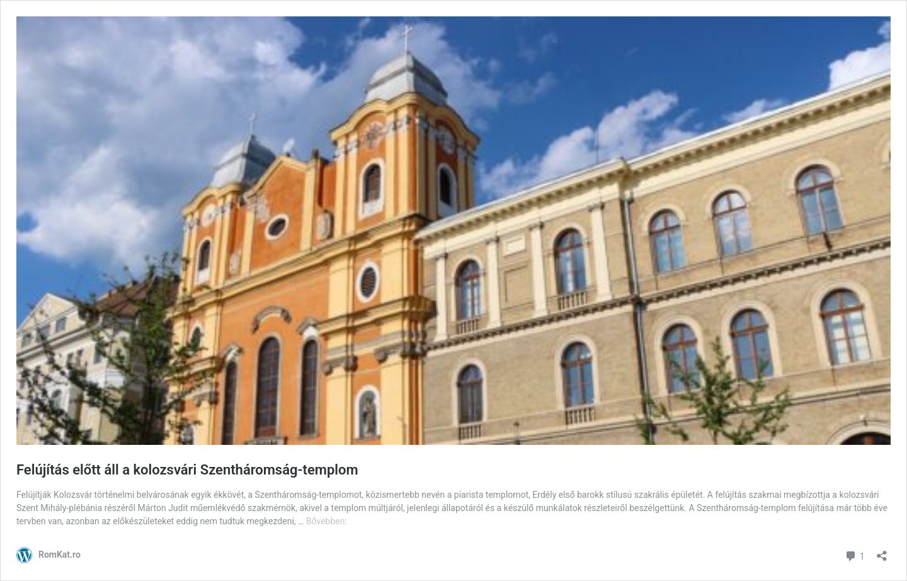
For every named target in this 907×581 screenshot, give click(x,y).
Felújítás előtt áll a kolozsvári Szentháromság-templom (189, 470)
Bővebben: (326, 521)
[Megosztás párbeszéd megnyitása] (882, 551)
